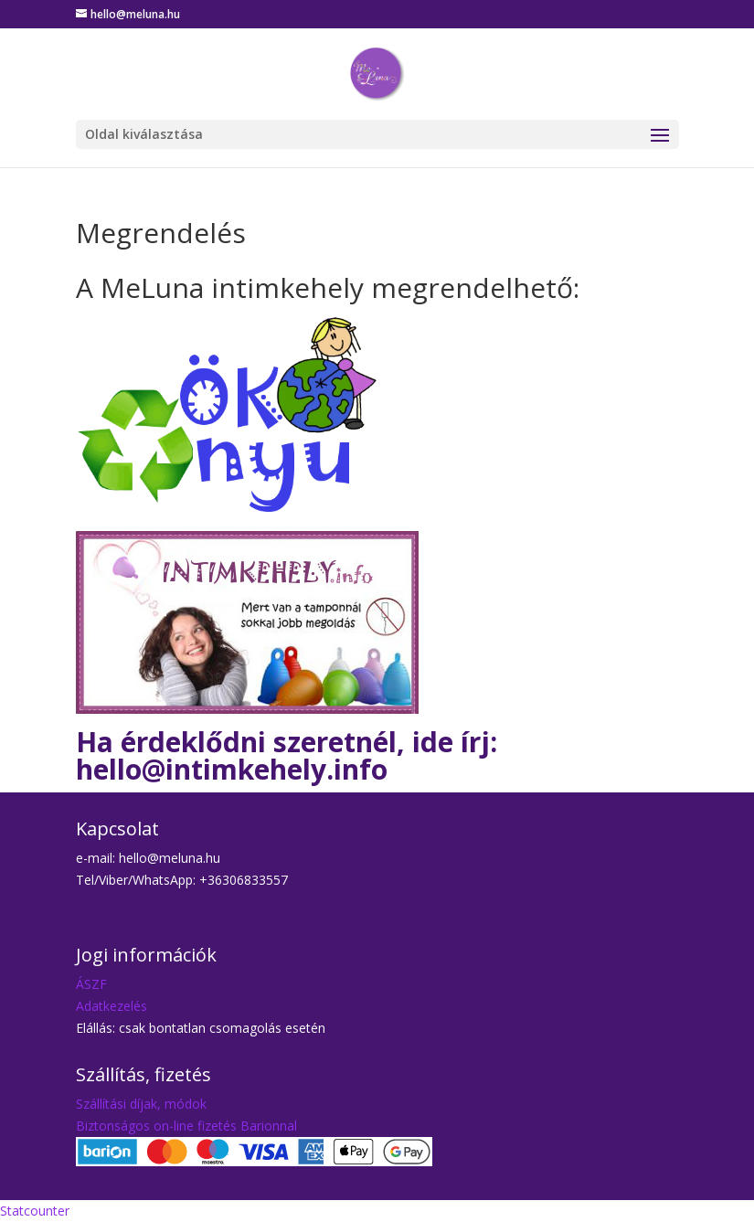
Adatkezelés (111, 1006)
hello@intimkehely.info (232, 769)
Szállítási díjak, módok (141, 1103)
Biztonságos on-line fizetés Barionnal (186, 1125)
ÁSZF (91, 984)
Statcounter (34, 1210)
